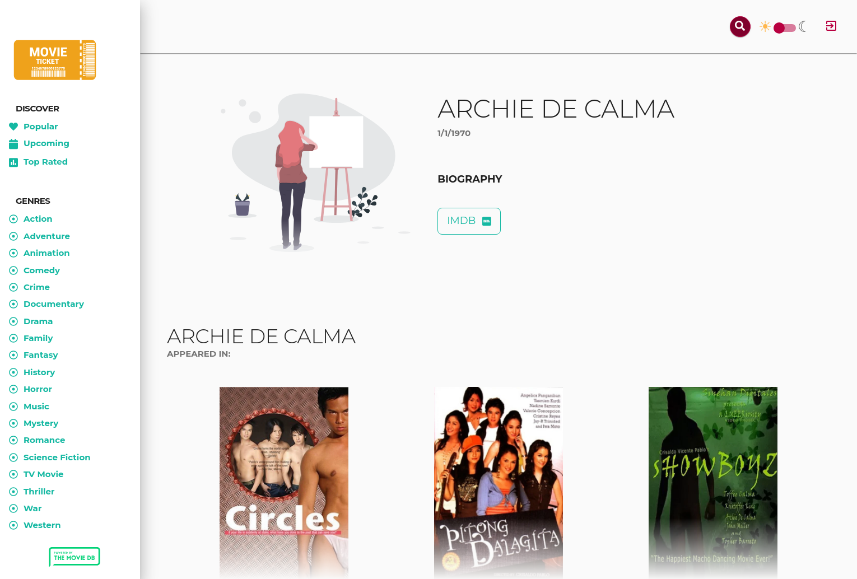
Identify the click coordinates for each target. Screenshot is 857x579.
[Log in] (831, 26)
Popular (33, 126)
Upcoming (39, 144)
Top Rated (38, 162)
